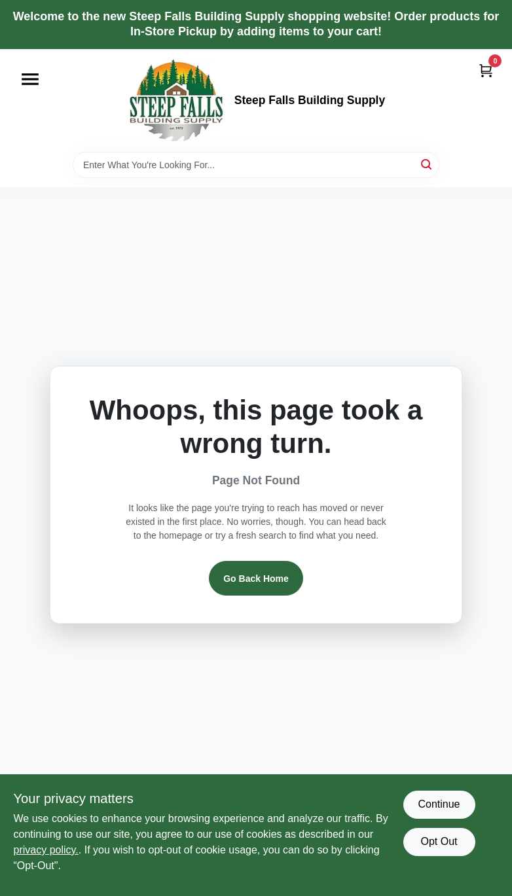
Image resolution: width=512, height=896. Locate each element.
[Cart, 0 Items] (485, 70)
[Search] (427, 164)
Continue (439, 804)
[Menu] (30, 79)
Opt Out (438, 841)
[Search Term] (256, 165)
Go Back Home (256, 578)
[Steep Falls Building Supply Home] (176, 100)
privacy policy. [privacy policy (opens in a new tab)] (46, 849)
